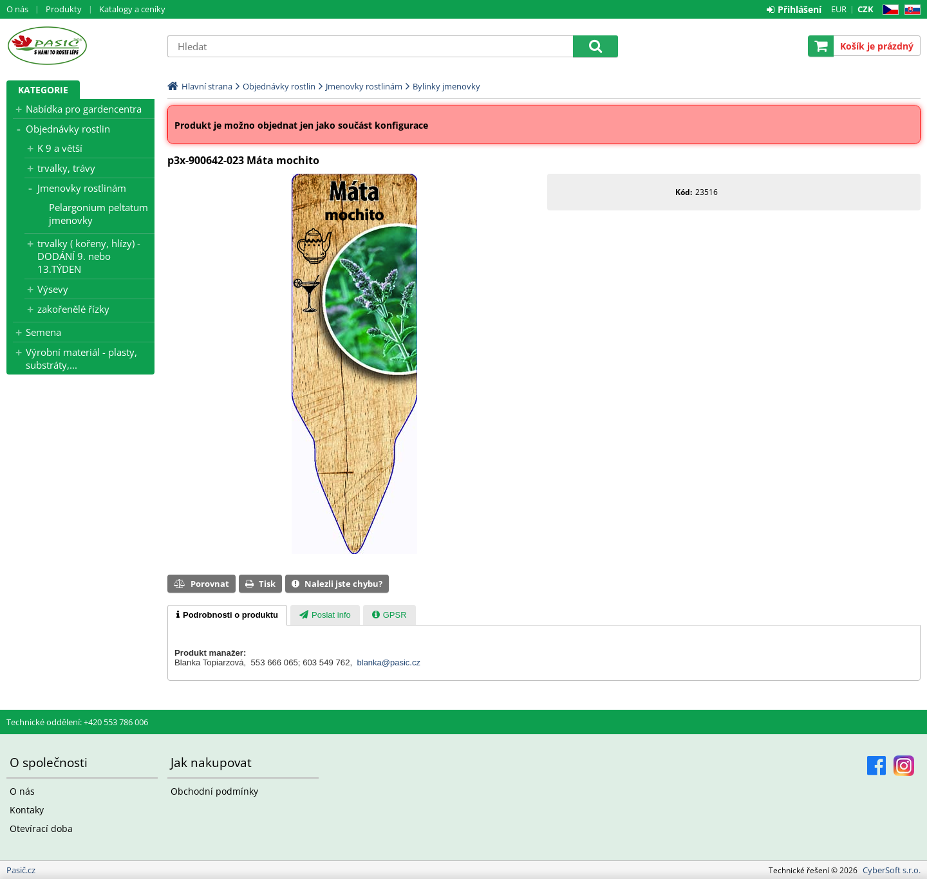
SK (910, 10)
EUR (839, 9)
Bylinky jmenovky (446, 86)
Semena (43, 332)
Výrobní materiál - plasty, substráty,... (81, 358)
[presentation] (227, 615)
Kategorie (43, 90)
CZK (865, 9)
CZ (888, 10)
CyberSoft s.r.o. (892, 870)
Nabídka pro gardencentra (84, 108)
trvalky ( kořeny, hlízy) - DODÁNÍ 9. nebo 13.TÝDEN (88, 256)
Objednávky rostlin (68, 128)
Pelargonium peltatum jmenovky (98, 214)
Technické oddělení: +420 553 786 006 (77, 722)
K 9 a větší (59, 148)
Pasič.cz (80, 45)
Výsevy (52, 288)
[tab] (227, 615)
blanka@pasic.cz (388, 662)
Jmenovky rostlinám (81, 187)
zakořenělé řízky (73, 308)
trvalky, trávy (66, 168)
